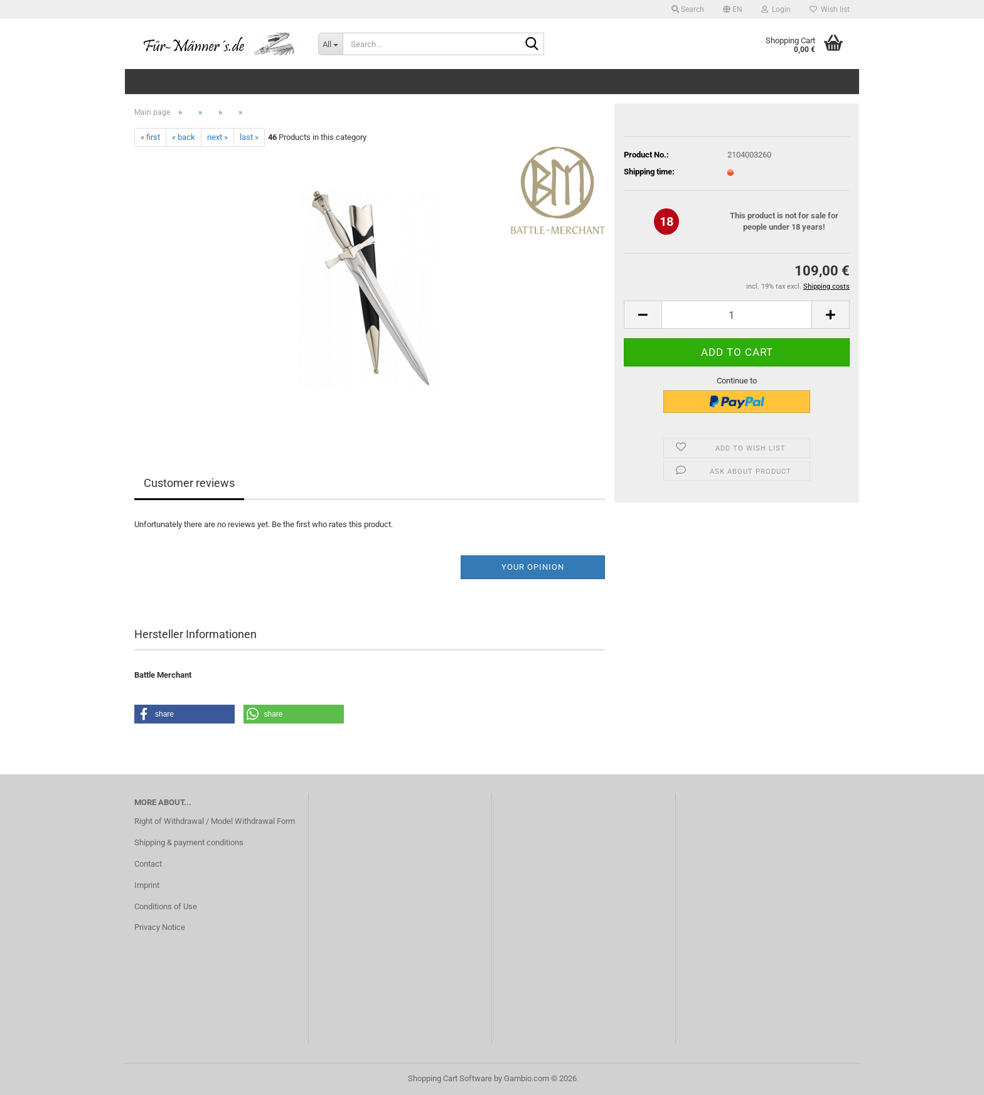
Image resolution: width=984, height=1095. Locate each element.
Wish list (830, 9)
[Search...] (330, 44)
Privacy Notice (159, 927)
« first (150, 137)
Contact (148, 863)
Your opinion (532, 567)
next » (217, 137)
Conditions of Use (165, 906)
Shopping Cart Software (450, 1078)
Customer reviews (189, 482)
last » (249, 137)
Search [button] (687, 9)
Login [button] (776, 9)
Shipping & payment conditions (188, 842)
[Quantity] (736, 315)
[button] (733, 9)
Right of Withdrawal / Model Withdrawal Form (214, 821)
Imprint (146, 885)
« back (183, 137)
